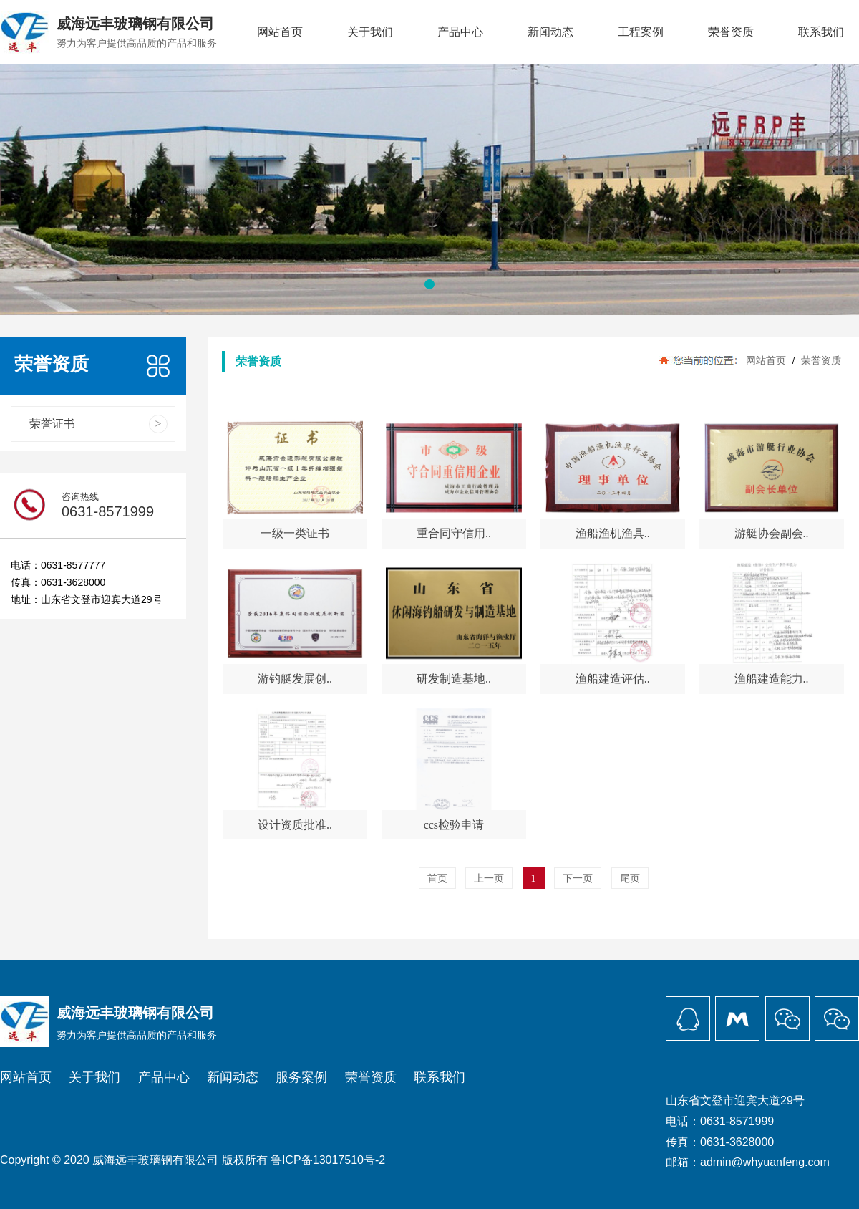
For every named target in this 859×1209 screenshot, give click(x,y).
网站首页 (280, 32)
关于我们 (370, 32)
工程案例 (641, 32)
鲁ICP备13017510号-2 (328, 1160)
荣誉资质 (731, 32)
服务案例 (301, 1077)
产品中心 (460, 32)
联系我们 (821, 32)
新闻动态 (550, 32)
